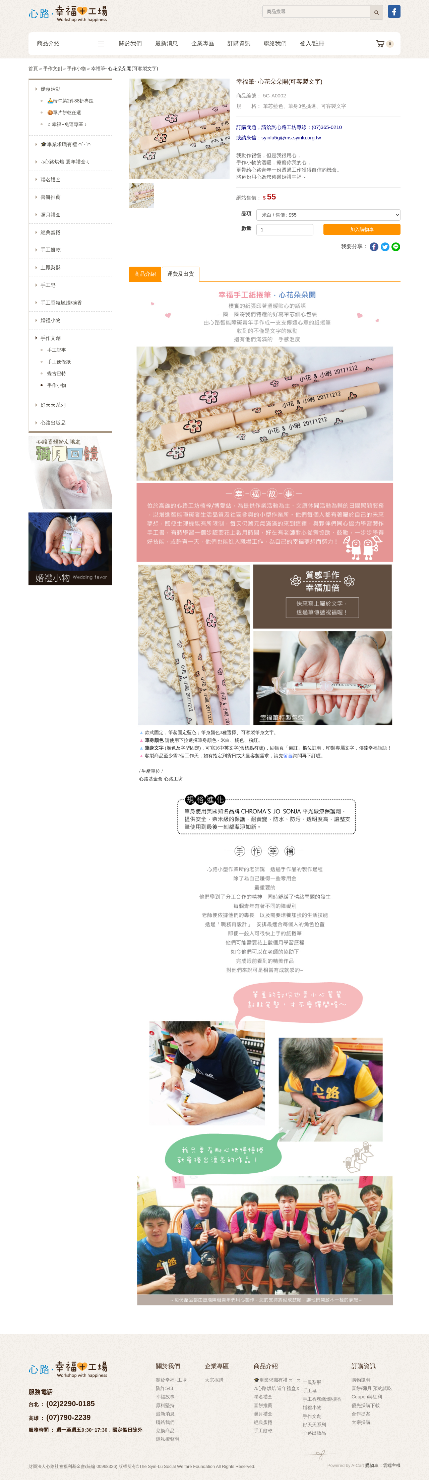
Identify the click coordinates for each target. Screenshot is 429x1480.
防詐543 (164, 1388)
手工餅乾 (51, 250)
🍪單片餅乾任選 (64, 112)
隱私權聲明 (167, 1439)
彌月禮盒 (51, 215)
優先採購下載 (366, 1405)
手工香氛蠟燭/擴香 (61, 303)
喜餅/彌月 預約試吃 (372, 1388)
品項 (246, 213)
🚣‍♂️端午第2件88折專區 (70, 100)
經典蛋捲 (51, 232)
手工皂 (48, 285)
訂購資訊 (239, 43)
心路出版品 (53, 422)
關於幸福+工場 (171, 1380)
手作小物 (76, 68)
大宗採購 (214, 1380)
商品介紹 (70, 43)
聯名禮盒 (51, 179)
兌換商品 (165, 1430)
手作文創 (52, 68)
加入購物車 (362, 229)
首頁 (33, 68)
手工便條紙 (59, 361)
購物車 (371, 1465)
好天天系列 (53, 405)
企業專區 (202, 43)
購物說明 (361, 1380)
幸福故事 (165, 1396)
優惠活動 (51, 89)
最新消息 (166, 43)
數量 (246, 228)
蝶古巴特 (56, 373)
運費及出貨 (180, 274)
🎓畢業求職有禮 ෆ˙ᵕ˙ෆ (65, 144)
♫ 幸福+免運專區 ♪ (66, 124)
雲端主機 (392, 1465)
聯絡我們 (275, 43)
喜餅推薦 (51, 197)
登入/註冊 (312, 43)
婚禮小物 (51, 320)
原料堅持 (165, 1405)
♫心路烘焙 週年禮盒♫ (65, 162)
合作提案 (361, 1414)
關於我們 (130, 43)
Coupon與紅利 (367, 1396)
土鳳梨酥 (51, 267)
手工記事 (56, 350)
